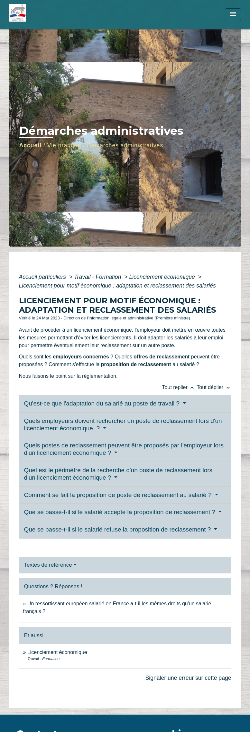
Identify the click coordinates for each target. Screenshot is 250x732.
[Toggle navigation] (233, 14)
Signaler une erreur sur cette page (188, 678)
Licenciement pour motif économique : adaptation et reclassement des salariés (117, 285)
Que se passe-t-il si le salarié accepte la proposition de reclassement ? (120, 512)
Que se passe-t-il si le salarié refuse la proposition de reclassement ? (118, 529)
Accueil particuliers (43, 277)
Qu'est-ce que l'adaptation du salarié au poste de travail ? (102, 403)
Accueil (30, 145)
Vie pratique (64, 145)
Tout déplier (214, 387)
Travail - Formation (98, 277)
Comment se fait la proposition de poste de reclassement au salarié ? (118, 495)
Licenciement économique (162, 277)
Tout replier (179, 387)
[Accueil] (49, 14)
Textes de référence (48, 565)
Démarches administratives (125, 145)
